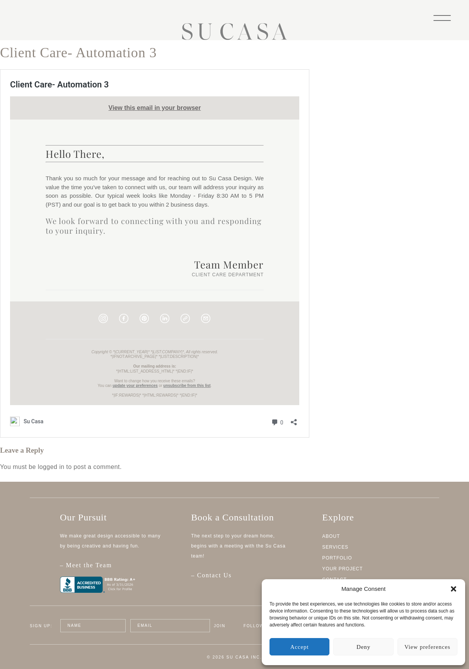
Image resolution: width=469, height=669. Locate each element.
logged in (51, 467)
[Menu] (442, 17)
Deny (363, 647)
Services (335, 547)
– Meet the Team (116, 569)
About (331, 536)
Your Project (342, 568)
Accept (299, 647)
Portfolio (337, 558)
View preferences (427, 647)
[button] (453, 589)
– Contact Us (211, 575)
